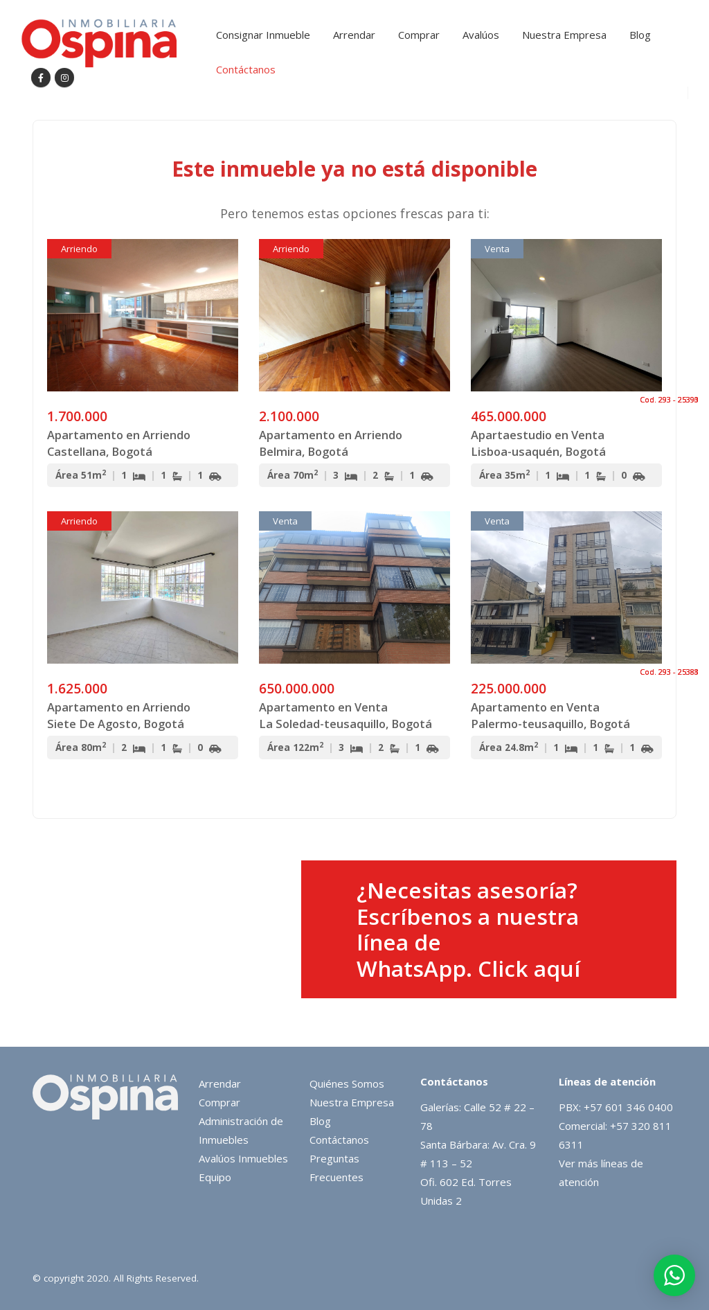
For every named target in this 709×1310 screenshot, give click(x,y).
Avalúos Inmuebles (243, 1158)
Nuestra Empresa (564, 35)
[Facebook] (41, 77)
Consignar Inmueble (263, 35)
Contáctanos (246, 69)
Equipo (215, 1177)
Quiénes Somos (346, 1083)
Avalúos (481, 35)
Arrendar (354, 35)
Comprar (419, 35)
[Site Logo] (99, 43)
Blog (640, 35)
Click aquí (529, 968)
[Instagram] (64, 77)
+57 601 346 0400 (628, 1107)
